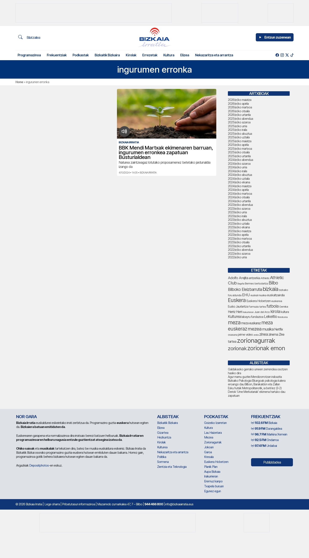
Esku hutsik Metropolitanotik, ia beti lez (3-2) (255, 388)
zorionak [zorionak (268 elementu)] (237, 348)
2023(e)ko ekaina (239, 227)
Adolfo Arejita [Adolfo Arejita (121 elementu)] (238, 278)
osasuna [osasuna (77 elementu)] (232, 334)
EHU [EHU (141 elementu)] (246, 294)
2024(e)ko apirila (238, 189)
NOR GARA (26, 416)
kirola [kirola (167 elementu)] (275, 311)
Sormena (163, 462)
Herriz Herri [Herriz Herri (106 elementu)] (235, 312)
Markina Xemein (269, 434)
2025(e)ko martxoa (240, 148)
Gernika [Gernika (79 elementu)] (283, 306)
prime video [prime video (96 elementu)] (245, 335)
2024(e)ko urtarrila (239, 201)
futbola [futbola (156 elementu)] (273, 306)
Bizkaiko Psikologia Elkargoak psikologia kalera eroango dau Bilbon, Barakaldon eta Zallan (256, 382)
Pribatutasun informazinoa (78, 504)
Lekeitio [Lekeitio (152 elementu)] (270, 316)
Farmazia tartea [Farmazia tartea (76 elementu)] (257, 306)
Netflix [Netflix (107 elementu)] (278, 329)
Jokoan (209, 447)
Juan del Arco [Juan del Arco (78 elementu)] (262, 312)
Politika (161, 457)
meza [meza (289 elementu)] (234, 322)
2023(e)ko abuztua (240, 219)
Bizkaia (264, 423)
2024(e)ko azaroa (239, 163)
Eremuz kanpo (213, 481)
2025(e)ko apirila (238, 145)
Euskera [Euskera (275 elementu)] (237, 300)
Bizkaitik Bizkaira (107, 55)
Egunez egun (212, 491)
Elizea (184, 55)
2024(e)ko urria (237, 167)
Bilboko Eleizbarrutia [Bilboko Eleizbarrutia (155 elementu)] (245, 289)
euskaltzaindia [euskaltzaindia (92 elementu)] (276, 295)
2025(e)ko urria (237, 126)
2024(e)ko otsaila (239, 197)
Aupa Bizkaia (212, 472)
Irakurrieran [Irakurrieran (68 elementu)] (248, 312)
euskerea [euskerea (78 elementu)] (276, 301)
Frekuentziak (57, 55)
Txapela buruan (214, 486)
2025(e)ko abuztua (240, 133)
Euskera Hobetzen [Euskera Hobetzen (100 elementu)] (258, 301)
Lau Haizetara (213, 433)
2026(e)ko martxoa (240, 107)
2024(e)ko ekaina (239, 182)
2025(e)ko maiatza (239, 141)
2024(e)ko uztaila (239, 178)
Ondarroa (265, 440)
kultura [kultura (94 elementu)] (285, 312)
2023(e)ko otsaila (238, 242)
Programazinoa (29, 55)
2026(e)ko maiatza (239, 100)
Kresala (209, 457)
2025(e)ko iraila (237, 130)
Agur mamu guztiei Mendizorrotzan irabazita (255, 376)
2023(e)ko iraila (237, 216)
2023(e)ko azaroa (239, 208)
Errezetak (149, 55)
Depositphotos (39, 465)
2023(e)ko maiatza (239, 231)
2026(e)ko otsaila (239, 111)
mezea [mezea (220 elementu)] (255, 329)
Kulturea (162, 447)
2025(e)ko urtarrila (239, 156)
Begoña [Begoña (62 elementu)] (240, 283)
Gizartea (162, 433)
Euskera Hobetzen (216, 462)
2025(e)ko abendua (240, 118)
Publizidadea (272, 462)
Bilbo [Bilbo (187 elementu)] (273, 283)
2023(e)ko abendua (240, 204)
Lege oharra (52, 504)
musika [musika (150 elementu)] (268, 329)
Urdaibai (264, 446)
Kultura (168, 55)
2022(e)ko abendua (240, 249)
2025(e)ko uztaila (239, 137)
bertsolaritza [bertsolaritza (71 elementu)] (261, 283)
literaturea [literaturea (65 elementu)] (283, 317)
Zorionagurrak (212, 442)
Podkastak (81, 55)
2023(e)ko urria (237, 212)
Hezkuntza (164, 437)
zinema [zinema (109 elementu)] (273, 334)
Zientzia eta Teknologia (171, 467)
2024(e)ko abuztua (240, 175)
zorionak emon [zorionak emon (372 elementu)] (266, 348)
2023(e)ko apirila (238, 234)
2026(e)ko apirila (238, 103)
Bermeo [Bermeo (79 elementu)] (249, 283)
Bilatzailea (29, 37)
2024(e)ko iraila (237, 171)
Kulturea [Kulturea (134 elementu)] (234, 316)
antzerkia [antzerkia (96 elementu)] (254, 278)
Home (19, 82)
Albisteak (168, 416)
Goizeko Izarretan (215, 423)
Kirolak (131, 55)
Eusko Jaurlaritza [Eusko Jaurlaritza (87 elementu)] (238, 306)
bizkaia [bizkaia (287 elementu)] (270, 289)
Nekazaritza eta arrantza (214, 55)
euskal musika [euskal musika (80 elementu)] (258, 295)
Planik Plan (210, 467)
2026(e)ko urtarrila (239, 115)
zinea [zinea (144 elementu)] (263, 334)
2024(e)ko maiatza (239, 186)
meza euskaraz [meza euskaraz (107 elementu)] (251, 323)
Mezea (208, 437)
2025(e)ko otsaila (239, 152)
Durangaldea (266, 428)
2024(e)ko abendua (240, 160)
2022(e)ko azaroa (239, 253)
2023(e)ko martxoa (240, 238)
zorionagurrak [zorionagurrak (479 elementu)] (256, 340)
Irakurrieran (211, 476)
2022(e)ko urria (237, 257)
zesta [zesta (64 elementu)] (256, 334)
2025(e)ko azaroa (239, 122)
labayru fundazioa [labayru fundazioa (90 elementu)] (252, 317)
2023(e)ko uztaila (238, 223)
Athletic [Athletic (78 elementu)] (265, 278)
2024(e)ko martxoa (240, 193)
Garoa (208, 452)
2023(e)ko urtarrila (239, 246)
